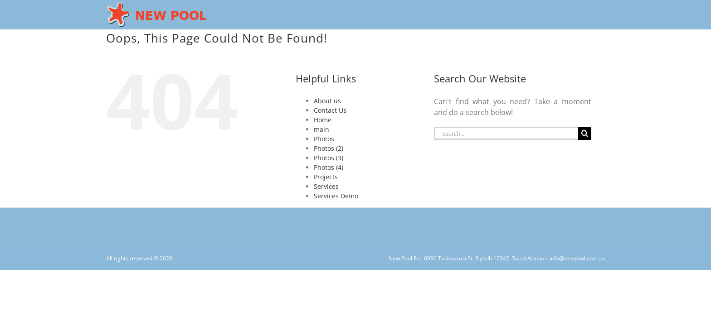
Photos (324, 138)
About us (327, 100)
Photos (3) (328, 157)
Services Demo (336, 196)
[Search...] (506, 133)
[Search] (584, 133)
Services (326, 186)
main (321, 129)
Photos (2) (328, 148)
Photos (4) (328, 167)
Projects (326, 177)
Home (322, 119)
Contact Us (330, 110)
